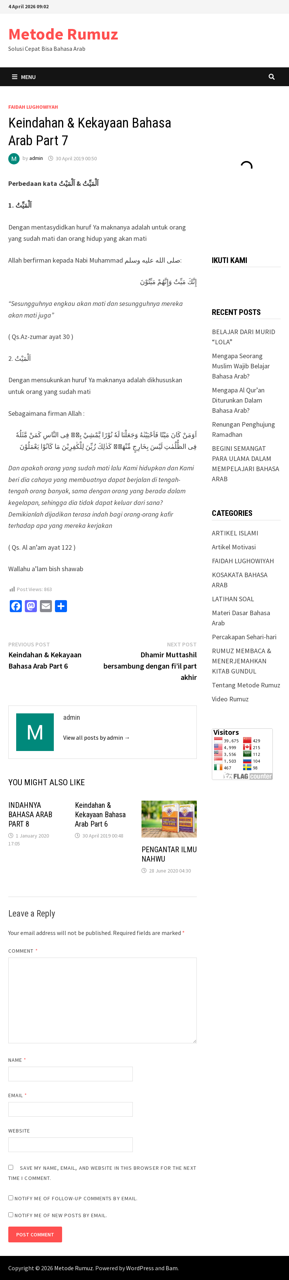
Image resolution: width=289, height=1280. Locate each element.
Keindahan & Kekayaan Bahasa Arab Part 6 (100, 815)
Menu (24, 77)
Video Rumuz (230, 699)
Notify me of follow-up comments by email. (76, 1198)
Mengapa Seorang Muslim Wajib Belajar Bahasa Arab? (241, 365)
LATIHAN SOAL (233, 598)
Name (17, 1060)
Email (17, 1095)
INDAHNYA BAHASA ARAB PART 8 (30, 815)
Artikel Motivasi (234, 547)
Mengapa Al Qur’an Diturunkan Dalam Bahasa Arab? (238, 400)
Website (19, 1130)
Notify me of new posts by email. (61, 1215)
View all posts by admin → (96, 737)
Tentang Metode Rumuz (246, 685)
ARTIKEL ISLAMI (235, 533)
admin (36, 158)
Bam (172, 1268)
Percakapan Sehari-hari (244, 636)
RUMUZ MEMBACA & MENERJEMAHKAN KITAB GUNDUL (241, 660)
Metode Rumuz (63, 33)
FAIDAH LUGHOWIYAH (33, 106)
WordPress (140, 1268)
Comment (23, 950)
